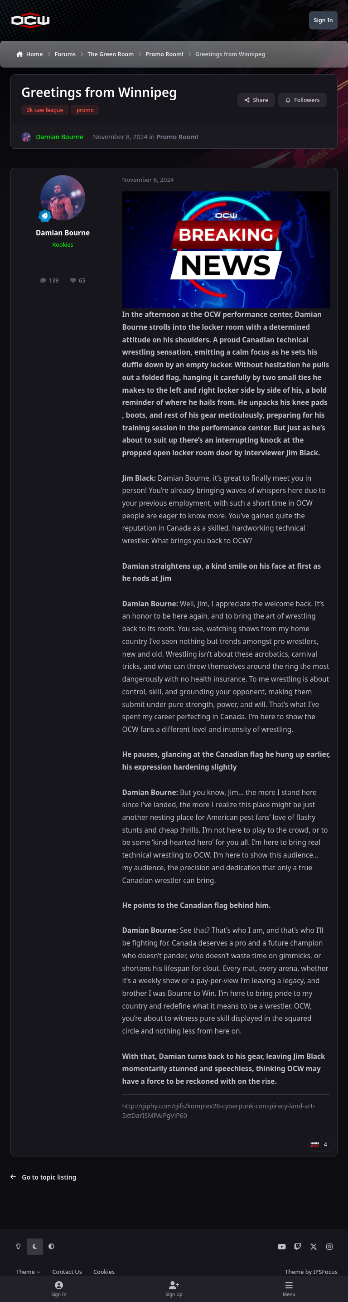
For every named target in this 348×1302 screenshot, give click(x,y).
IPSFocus (325, 1272)
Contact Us (67, 1272)
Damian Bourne (63, 233)
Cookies (104, 1272)
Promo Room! (177, 136)
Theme (28, 1272)
